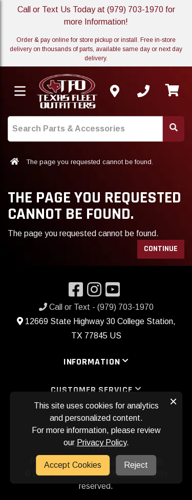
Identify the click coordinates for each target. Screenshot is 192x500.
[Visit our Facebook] (78, 292)
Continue (161, 248)
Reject (136, 465)
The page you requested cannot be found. (89, 162)
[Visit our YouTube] (114, 292)
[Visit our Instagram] (96, 292)
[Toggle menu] (20, 91)
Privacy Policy (101, 442)
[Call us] (143, 91)
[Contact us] (114, 91)
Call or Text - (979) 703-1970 (96, 307)
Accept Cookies (72, 465)
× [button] (173, 401)
